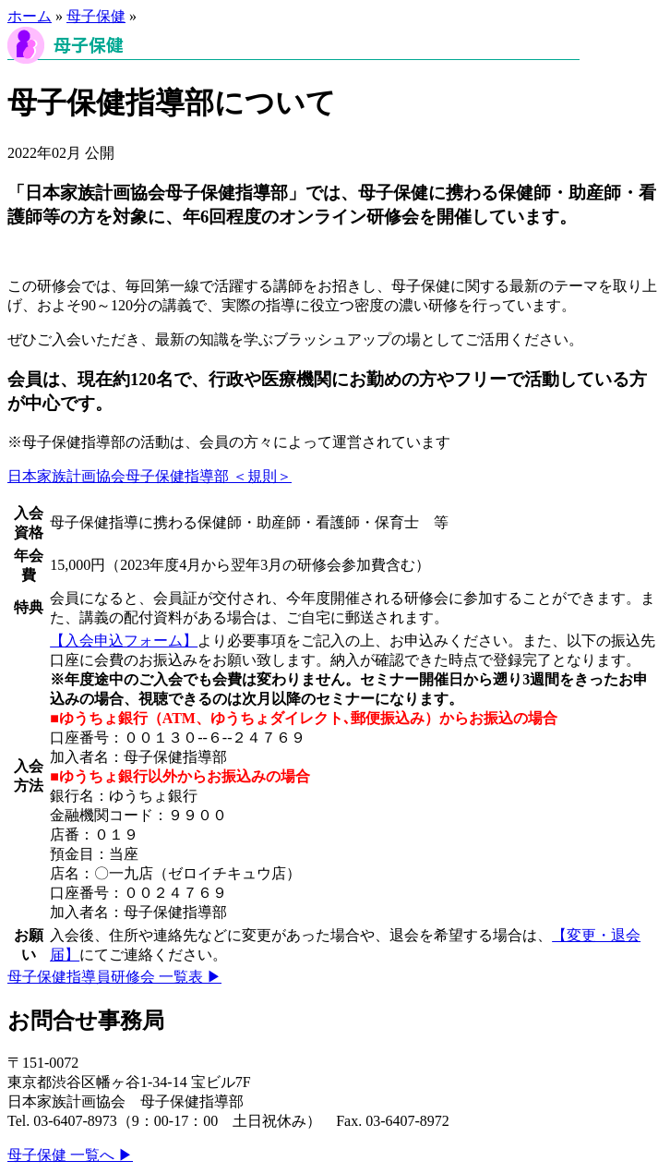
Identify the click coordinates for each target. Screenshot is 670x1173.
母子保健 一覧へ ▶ (70, 1155)
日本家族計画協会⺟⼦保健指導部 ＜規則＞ (149, 476)
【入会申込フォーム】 (123, 640)
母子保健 (96, 16)
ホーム (29, 16)
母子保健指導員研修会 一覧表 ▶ (114, 977)
